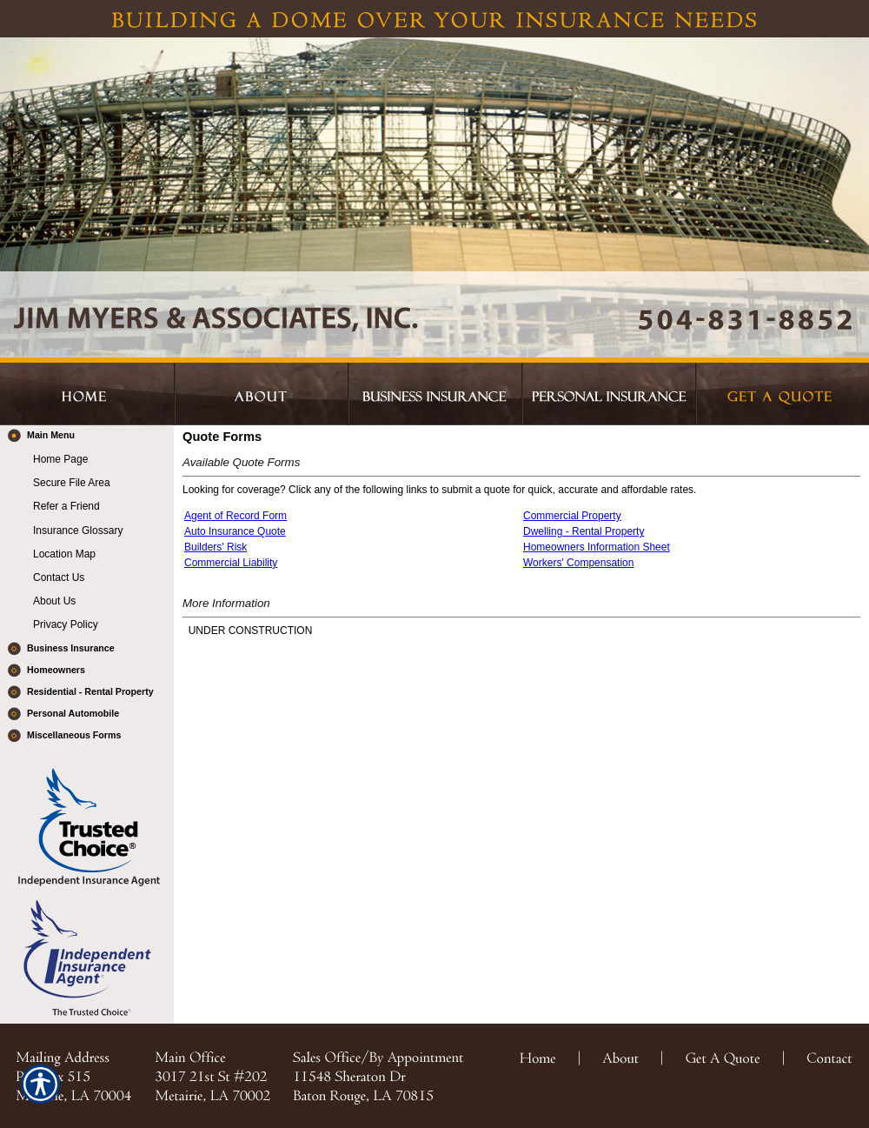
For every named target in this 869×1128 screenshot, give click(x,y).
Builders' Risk (215, 547)
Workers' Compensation (578, 563)
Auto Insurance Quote (235, 531)
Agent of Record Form (235, 516)
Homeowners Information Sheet (596, 547)
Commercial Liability (230, 563)
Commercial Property (572, 516)
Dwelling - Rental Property (583, 531)
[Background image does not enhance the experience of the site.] (87, 436)
